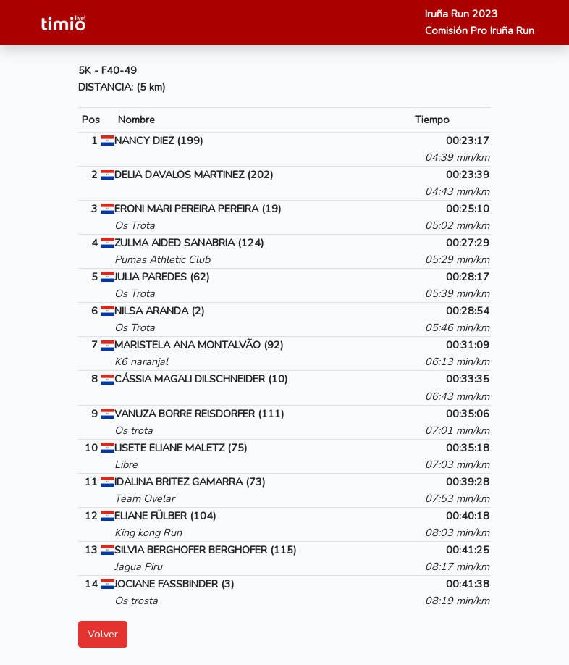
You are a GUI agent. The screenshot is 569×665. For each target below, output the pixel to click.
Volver (103, 634)
